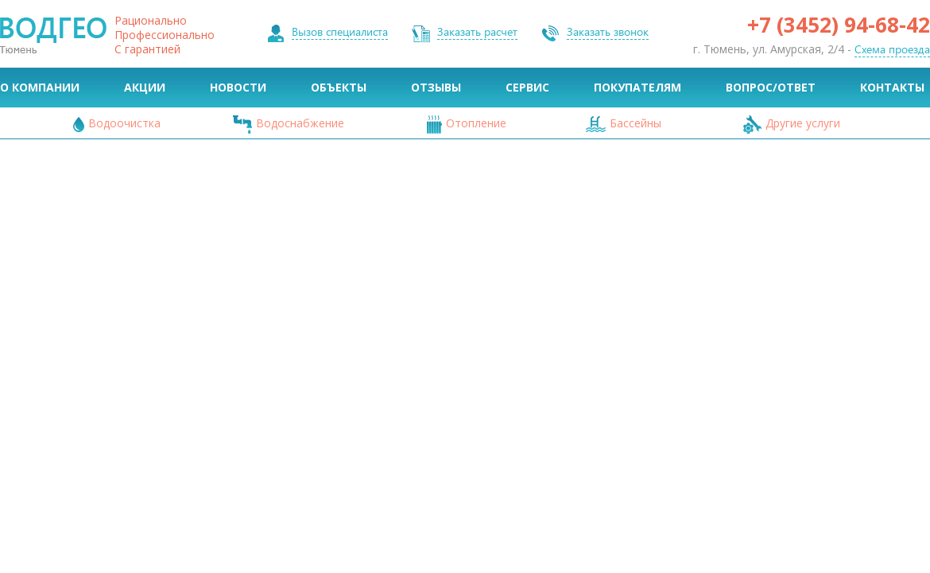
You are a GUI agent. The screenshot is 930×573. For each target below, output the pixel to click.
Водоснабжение (300, 123)
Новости (238, 87)
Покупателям (637, 87)
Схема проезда (892, 49)
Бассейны (635, 123)
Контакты (892, 87)
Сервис (527, 87)
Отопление (476, 123)
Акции (144, 87)
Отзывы (436, 87)
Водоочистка (124, 123)
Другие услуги (802, 123)
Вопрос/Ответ (771, 87)
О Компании (39, 87)
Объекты (338, 87)
